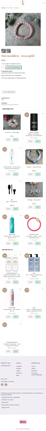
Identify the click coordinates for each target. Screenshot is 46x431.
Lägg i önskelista (8, 92)
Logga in (18, 370)
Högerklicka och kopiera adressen (10, 104)
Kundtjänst (19, 366)
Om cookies (34, 373)
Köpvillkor (18, 368)
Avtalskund (19, 373)
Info (8, 139)
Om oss (33, 366)
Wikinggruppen (27, 428)
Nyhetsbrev (34, 370)
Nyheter (33, 368)
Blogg (17, 375)
